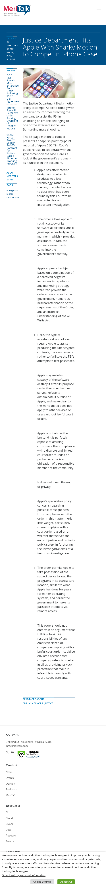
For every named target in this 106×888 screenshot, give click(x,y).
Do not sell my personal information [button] (23, 875)
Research (11, 835)
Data (8, 829)
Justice (49, 703)
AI (7, 812)
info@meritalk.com (17, 745)
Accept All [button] (66, 881)
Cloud (9, 818)
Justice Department (13, 195)
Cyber (9, 823)
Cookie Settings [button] (42, 881)
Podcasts (11, 789)
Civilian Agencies (33, 703)
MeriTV (10, 795)
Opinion (10, 783)
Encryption (12, 190)
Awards (10, 841)
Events (10, 777)
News (9, 772)
